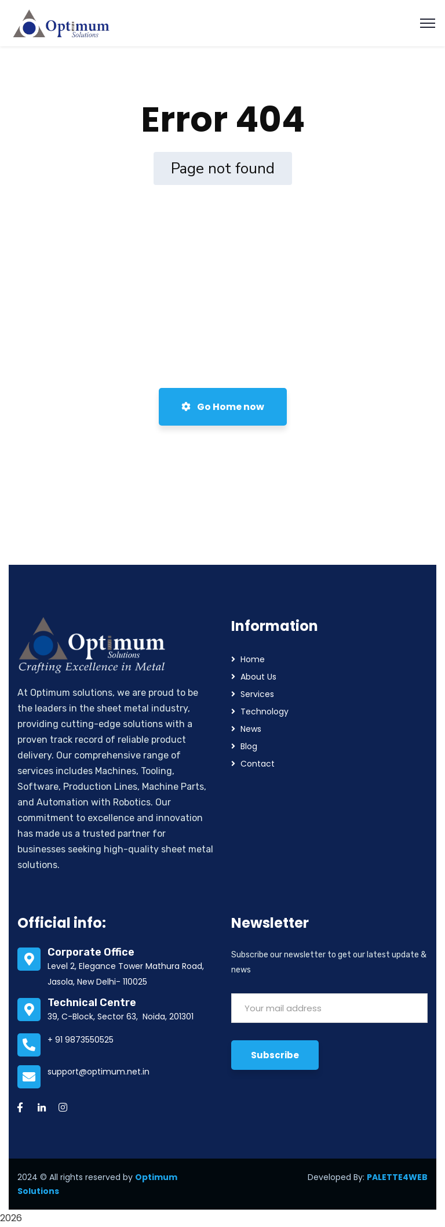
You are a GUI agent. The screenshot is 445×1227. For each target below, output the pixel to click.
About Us (258, 677)
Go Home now (222, 406)
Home (252, 659)
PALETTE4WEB (397, 1177)
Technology (264, 711)
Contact (257, 763)
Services (257, 694)
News (250, 729)
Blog (248, 746)
